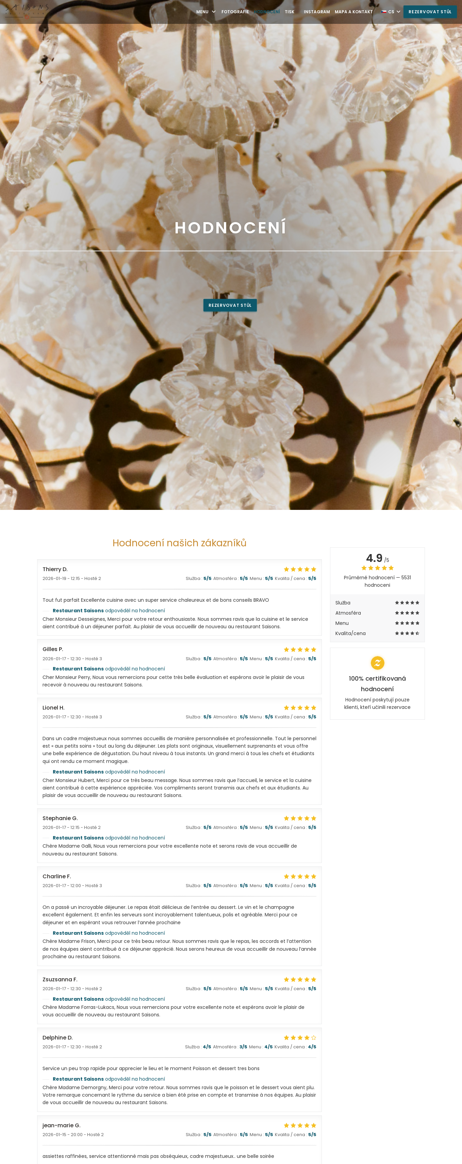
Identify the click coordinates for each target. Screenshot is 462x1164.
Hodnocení (267, 12)
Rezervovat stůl (430, 12)
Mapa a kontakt (354, 12)
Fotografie (235, 12)
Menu (206, 12)
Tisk (289, 12)
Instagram (317, 12)
